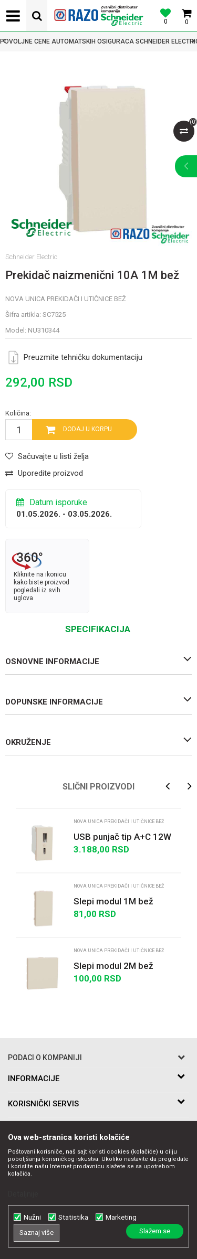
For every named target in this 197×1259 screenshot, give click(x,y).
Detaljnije (23, 1194)
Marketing (121, 1217)
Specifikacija (97, 629)
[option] (98, 41)
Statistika (73, 1217)
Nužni (32, 1217)
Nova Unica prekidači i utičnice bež (65, 299)
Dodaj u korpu (87, 429)
